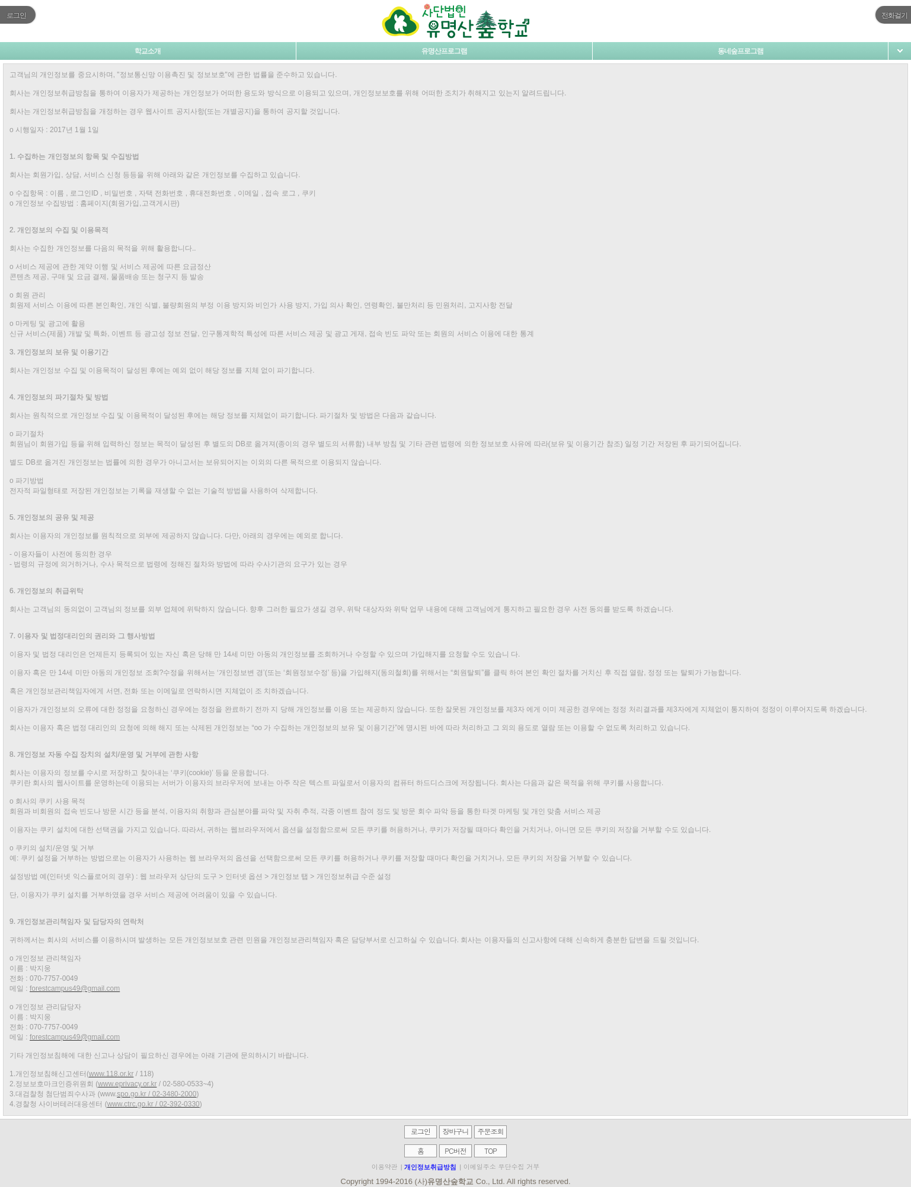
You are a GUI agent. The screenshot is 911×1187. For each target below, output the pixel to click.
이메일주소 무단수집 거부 (501, 1166)
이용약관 (385, 1166)
